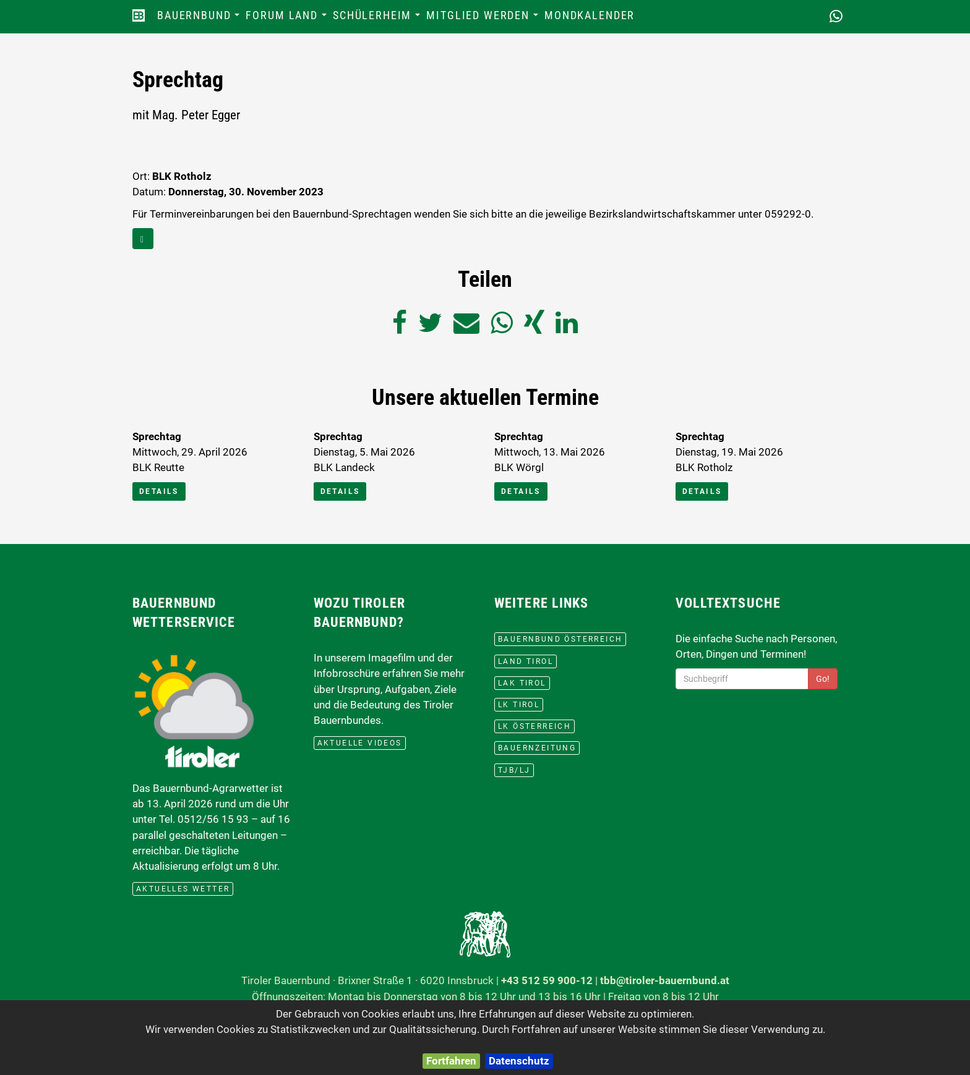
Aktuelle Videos (359, 743)
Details (159, 491)
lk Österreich (534, 726)
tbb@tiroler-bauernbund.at (664, 980)
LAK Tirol (522, 683)
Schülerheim (378, 19)
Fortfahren (451, 1061)
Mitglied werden (483, 19)
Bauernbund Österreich (560, 639)
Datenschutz (519, 1061)
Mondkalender (589, 15)
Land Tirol (525, 661)
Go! (823, 679)
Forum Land (287, 19)
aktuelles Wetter (183, 889)
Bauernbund (199, 19)
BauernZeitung (537, 748)
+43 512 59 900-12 (547, 980)
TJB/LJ (514, 770)
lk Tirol (518, 704)
